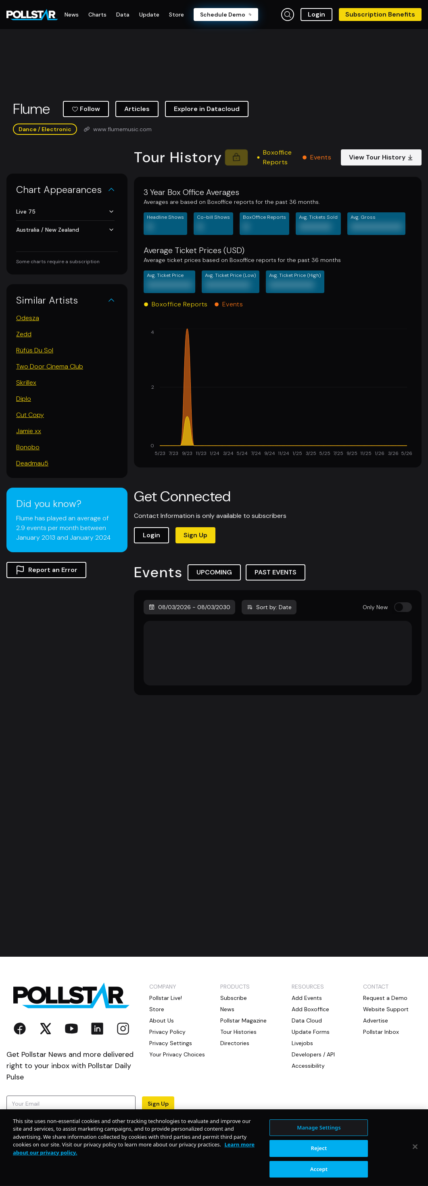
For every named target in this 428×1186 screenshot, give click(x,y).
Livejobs (302, 1043)
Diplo (23, 398)
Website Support (386, 1009)
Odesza (27, 318)
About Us (161, 1020)
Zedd (23, 334)
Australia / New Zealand (65, 229)
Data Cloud (307, 1020)
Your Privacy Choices (177, 1054)
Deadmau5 (32, 463)
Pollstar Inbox (381, 1031)
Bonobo (28, 447)
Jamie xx (28, 431)
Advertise (375, 1020)
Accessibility (308, 1065)
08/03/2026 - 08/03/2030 (189, 607)
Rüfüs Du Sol (34, 350)
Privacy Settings (170, 1043)
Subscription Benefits (380, 14)
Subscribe (233, 998)
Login (316, 14)
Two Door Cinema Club (49, 366)
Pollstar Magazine (243, 1020)
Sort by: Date (269, 607)
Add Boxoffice (310, 1009)
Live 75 (65, 211)
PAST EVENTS (275, 572)
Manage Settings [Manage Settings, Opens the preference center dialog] (319, 1153)
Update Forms (311, 1031)
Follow (86, 109)
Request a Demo (385, 998)
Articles (137, 109)
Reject (319, 1174)
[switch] (403, 607)
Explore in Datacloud (207, 109)
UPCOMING (214, 572)
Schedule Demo (226, 14)
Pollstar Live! (165, 998)
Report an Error (46, 570)
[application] (278, 393)
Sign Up (195, 535)
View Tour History (381, 157)
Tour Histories (238, 1031)
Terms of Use (52, 1127)
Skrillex (26, 382)
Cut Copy (30, 415)
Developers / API (313, 1054)
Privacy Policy (167, 1031)
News (227, 1009)
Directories (234, 1043)
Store (156, 1009)
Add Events (307, 998)
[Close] (415, 1172)
